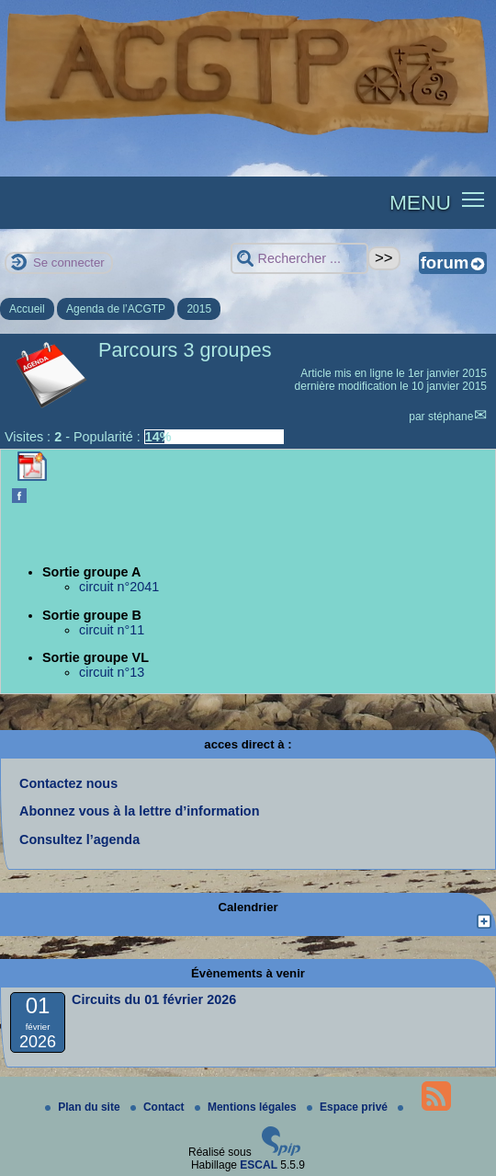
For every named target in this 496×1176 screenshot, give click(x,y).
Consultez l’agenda (79, 839)
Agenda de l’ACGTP (115, 309)
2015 (198, 309)
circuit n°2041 (119, 586)
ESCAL (258, 1165)
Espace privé (348, 1107)
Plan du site (84, 1107)
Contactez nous (68, 783)
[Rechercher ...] (299, 259)
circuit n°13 (111, 672)
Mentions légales (247, 1107)
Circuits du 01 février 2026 (154, 999)
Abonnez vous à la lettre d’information (139, 811)
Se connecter (69, 262)
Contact (158, 1107)
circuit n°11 (111, 629)
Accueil (27, 309)
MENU (420, 202)
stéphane (450, 416)
